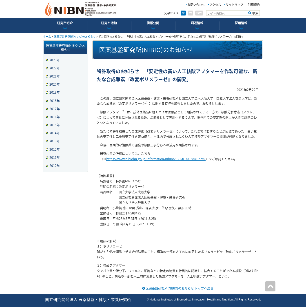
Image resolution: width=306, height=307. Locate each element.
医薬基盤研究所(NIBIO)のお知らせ (75, 37)
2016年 (54, 117)
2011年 (54, 157)
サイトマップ (234, 4)
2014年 (54, 133)
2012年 (54, 149)
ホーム (47, 37)
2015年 (54, 125)
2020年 (54, 84)
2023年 (54, 60)
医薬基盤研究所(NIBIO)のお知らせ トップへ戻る (177, 288)
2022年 (54, 68)
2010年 (54, 165)
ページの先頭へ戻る (270, 286)
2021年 (54, 76)
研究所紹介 (65, 22)
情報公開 (153, 22)
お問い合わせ (196, 4)
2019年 (54, 92)
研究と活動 (109, 22)
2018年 (54, 101)
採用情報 (241, 22)
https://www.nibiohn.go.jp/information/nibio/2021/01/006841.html (156, 159)
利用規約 (254, 4)
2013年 (54, 141)
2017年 (54, 109)
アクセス (215, 4)
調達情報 (197, 22)
